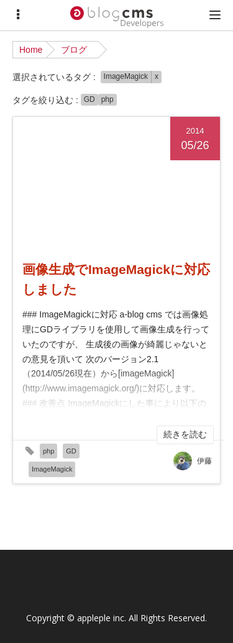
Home (30, 50)
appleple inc (100, 618)
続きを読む (185, 434)
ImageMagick (126, 76)
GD (89, 99)
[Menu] (18, 15)
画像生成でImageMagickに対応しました (116, 279)
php (107, 99)
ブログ (74, 50)
